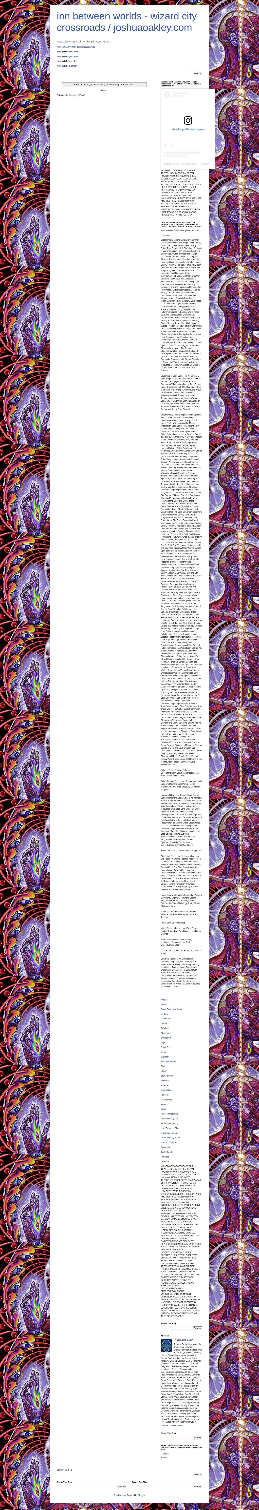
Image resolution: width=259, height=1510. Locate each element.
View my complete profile (172, 1426)
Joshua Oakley (171, 163)
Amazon (164, 1104)
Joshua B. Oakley (185, 1340)
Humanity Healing (169, 1061)
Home (104, 90)
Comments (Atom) (77, 95)
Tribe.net (165, 1085)
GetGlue (164, 1014)
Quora (163, 1052)
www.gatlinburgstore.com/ (68, 56)
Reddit (164, 1004)
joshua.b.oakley (191, 163)
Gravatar (165, 1057)
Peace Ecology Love (170, 1119)
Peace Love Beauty (169, 1123)
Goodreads (166, 1019)
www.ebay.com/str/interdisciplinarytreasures (76, 47)
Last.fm (164, 1023)
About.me (165, 1033)
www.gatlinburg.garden (67, 66)
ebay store (165, 235)
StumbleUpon (167, 1076)
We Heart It (166, 1038)
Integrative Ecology (169, 1133)
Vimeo (163, 1109)
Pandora (164, 1095)
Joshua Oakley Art (169, 1142)
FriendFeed (166, 1047)
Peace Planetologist (169, 1114)
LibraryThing (166, 1099)
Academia (165, 1147)
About (165, 1457)
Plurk (163, 1066)
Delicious (165, 1028)
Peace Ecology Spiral (170, 1138)
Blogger (164, 1000)
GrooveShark (167, 1090)
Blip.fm (164, 1071)
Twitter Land (166, 1152)
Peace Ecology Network (171, 1009)
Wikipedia (165, 1080)
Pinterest (165, 1157)
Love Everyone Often (170, 1128)
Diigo (163, 1042)
